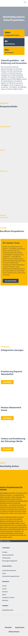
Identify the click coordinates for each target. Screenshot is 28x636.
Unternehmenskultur (9, 570)
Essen (4, 594)
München (5, 600)
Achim (4, 586)
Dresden (5, 592)
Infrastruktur (6, 558)
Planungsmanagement (9, 561)
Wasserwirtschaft (7, 555)
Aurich (4, 589)
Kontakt (8, 627)
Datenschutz (14, 631)
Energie (4, 552)
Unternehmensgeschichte (10, 576)
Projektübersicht (7, 610)
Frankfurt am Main (8, 597)
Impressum (19, 627)
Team (4, 573)
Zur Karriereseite (10, 281)
